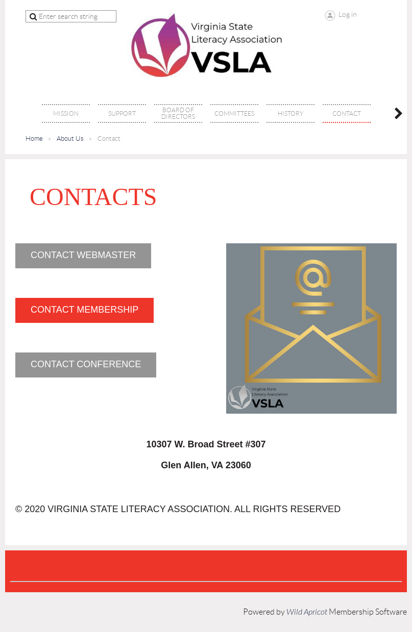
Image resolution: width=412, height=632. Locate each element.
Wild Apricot (306, 612)
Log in (347, 14)
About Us (70, 138)
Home (34, 138)
